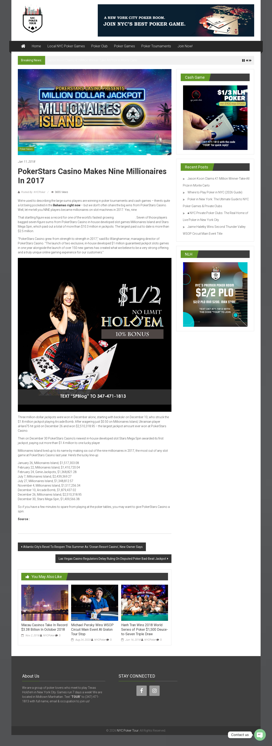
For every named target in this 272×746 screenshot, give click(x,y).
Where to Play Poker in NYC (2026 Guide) (215, 192)
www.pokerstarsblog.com (48, 519)
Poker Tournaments (156, 46)
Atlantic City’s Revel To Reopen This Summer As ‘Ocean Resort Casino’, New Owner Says (83, 547)
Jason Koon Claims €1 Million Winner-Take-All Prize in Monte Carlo (92, 60)
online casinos (124, 217)
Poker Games (124, 46)
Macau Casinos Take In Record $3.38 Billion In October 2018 (44, 627)
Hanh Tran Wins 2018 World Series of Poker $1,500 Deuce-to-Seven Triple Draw (144, 629)
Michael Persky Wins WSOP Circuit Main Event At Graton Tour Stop (92, 629)
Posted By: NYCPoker (33, 192)
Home (36, 46)
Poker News (26, 149)
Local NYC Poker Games (66, 46)
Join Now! (185, 46)
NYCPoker (49, 635)
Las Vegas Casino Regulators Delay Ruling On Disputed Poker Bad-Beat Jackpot (112, 558)
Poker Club (99, 46)
